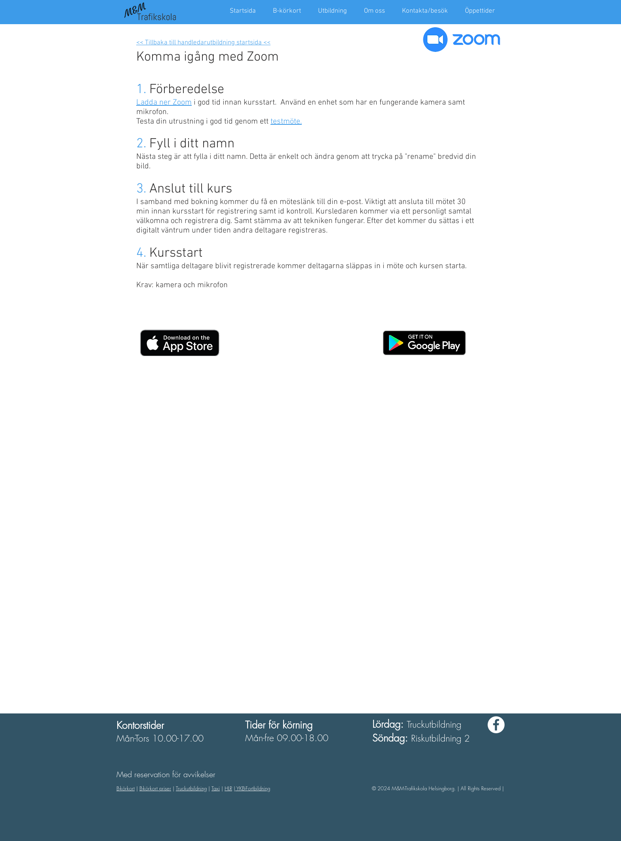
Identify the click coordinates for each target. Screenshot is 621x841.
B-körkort (125, 788)
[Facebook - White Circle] (496, 724)
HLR (228, 788)
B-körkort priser (155, 788)
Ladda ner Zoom (164, 102)
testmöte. (286, 121)
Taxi (215, 788)
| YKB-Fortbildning (252, 788)
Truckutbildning (191, 788)
